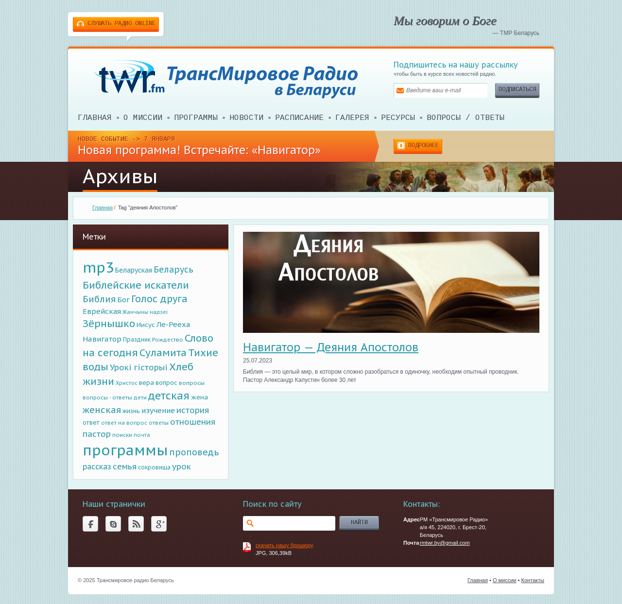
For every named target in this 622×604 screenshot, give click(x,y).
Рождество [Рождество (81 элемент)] (167, 339)
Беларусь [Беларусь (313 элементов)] (173, 269)
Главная (95, 118)
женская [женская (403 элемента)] (102, 409)
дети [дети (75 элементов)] (140, 397)
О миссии (142, 118)
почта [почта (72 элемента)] (142, 434)
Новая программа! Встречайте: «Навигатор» (199, 150)
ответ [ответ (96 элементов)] (91, 422)
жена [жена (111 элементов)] (199, 397)
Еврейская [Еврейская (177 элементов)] (102, 311)
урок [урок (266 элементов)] (181, 466)
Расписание (299, 118)
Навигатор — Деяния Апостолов (330, 347)
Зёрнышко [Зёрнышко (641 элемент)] (109, 323)
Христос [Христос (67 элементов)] (127, 383)
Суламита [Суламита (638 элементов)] (163, 352)
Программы (196, 118)
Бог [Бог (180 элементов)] (123, 299)
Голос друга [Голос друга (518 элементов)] (159, 299)
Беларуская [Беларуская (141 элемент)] (133, 270)
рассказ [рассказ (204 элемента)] (97, 466)
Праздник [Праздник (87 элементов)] (137, 339)
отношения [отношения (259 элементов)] (192, 421)
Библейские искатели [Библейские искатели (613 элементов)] (136, 285)
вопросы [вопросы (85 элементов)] (192, 382)
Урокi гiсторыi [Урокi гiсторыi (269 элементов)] (139, 367)
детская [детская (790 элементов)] (169, 395)
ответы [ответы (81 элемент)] (159, 422)
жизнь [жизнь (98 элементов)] (131, 410)
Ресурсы (398, 118)
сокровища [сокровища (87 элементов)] (154, 467)
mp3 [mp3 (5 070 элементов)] (98, 267)
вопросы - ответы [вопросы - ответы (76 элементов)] (107, 397)
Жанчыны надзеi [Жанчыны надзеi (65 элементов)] (145, 312)
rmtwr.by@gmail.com (445, 543)
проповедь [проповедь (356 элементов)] (194, 452)
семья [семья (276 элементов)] (125, 466)
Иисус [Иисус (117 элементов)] (146, 325)
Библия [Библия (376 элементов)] (99, 299)
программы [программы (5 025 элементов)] (125, 450)
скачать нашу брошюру (284, 545)
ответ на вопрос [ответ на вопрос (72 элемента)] (124, 422)
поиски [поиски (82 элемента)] (122, 434)
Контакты (532, 580)
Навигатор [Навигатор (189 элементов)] (102, 339)
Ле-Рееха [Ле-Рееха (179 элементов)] (173, 324)
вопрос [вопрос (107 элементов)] (166, 383)
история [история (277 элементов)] (192, 410)
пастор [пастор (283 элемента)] (97, 434)
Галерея (352, 118)
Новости (246, 118)
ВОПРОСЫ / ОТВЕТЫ (465, 118)
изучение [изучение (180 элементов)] (158, 410)
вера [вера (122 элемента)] (146, 382)
